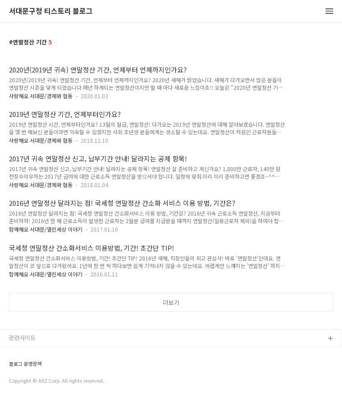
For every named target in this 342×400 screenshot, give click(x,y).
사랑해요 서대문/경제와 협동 (41, 96)
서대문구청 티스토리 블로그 (51, 11)
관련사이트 (22, 337)
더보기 (171, 302)
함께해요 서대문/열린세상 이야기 (45, 229)
